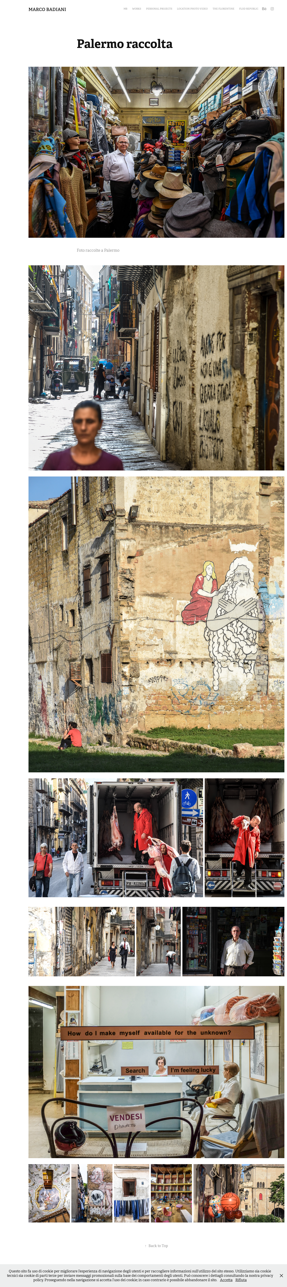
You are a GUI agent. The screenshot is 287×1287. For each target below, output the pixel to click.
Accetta (226, 1280)
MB (125, 8)
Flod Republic (248, 8)
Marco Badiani (47, 9)
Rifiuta (241, 1280)
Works (136, 8)
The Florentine (223, 8)
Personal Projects (159, 8)
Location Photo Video (192, 8)
